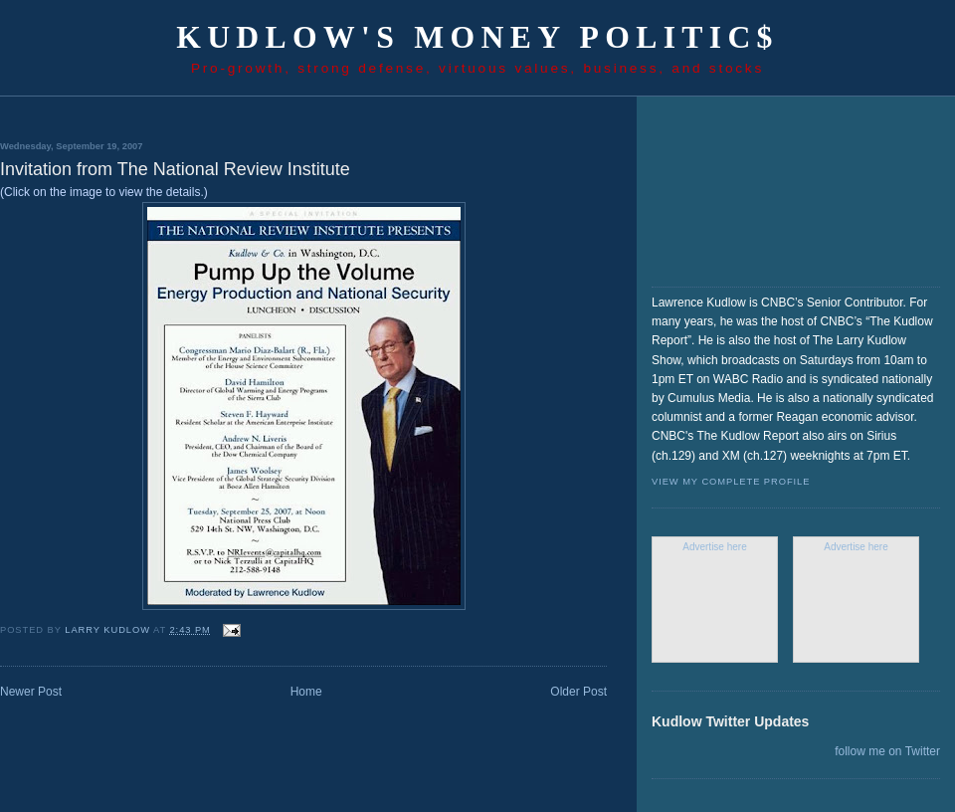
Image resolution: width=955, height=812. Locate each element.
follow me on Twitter (887, 751)
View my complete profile (731, 482)
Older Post (578, 692)
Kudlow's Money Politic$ (477, 37)
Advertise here (714, 546)
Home (306, 692)
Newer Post (31, 692)
